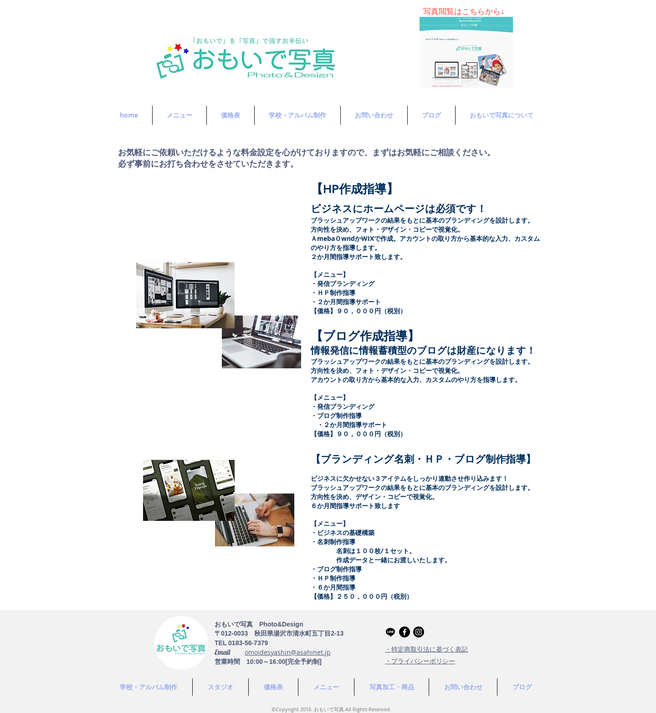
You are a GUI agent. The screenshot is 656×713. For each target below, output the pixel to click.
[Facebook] (404, 631)
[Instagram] (418, 631)
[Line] (390, 631)
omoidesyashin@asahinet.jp (288, 652)
